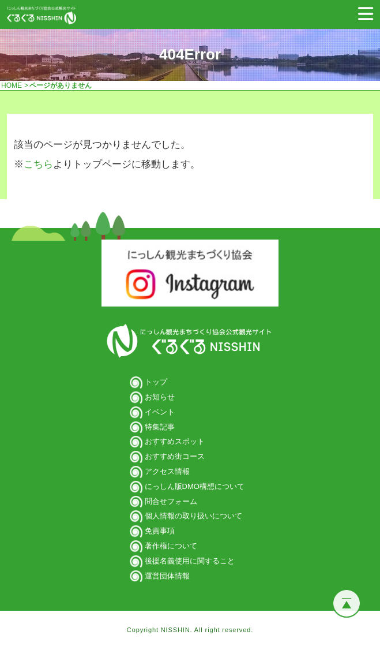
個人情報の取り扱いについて (193, 515)
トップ (156, 382)
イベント (160, 412)
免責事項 (160, 530)
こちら (38, 164)
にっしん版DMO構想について (194, 486)
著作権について (171, 545)
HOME (11, 85)
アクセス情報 (167, 471)
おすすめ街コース (175, 456)
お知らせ (160, 397)
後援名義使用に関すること (190, 560)
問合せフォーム (171, 501)
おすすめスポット (175, 441)
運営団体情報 (167, 575)
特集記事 (160, 427)
